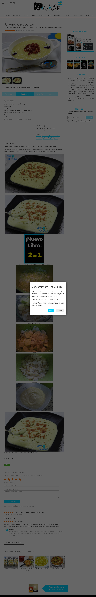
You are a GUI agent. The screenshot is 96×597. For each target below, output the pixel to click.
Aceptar (51, 310)
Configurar (60, 310)
